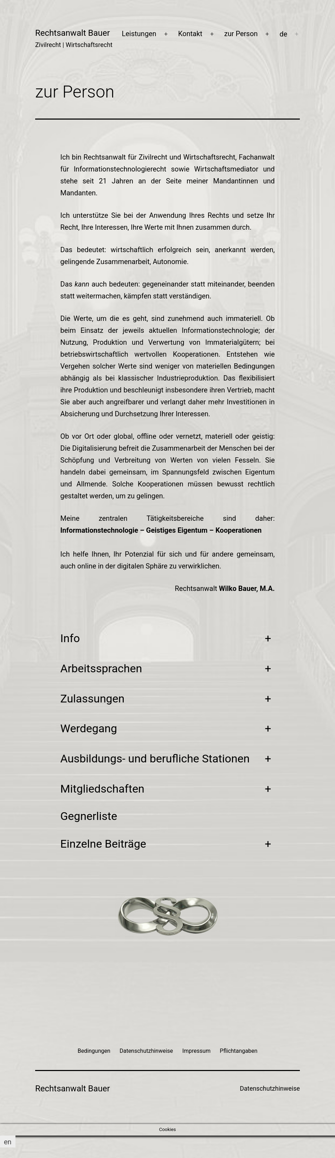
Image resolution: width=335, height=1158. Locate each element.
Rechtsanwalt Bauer (72, 33)
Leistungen (139, 33)
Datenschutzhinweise (270, 1088)
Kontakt (190, 33)
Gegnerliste (88, 816)
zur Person (241, 33)
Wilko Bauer (237, 588)
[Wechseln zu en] (7, 1141)
